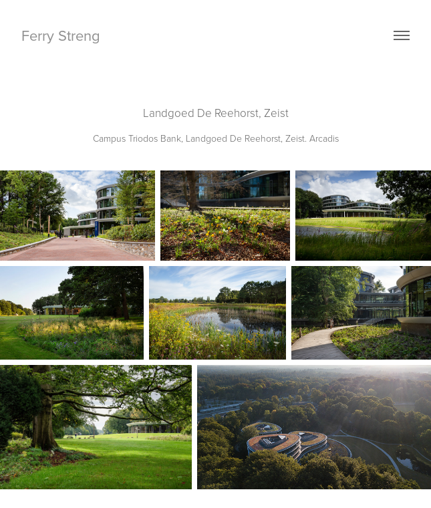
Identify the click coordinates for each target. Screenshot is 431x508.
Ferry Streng (62, 35)
